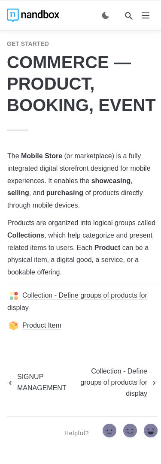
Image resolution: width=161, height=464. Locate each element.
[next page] (113, 382)
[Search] (129, 16)
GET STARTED (28, 43)
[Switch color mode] (105, 15)
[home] (33, 15)
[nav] (145, 15)
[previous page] (37, 382)
